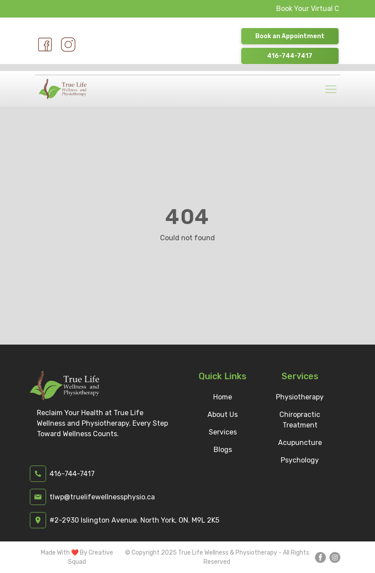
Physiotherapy (300, 397)
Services (223, 432)
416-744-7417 (289, 56)
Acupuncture (300, 442)
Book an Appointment (290, 36)
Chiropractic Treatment (299, 419)
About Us (222, 414)
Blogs (223, 449)
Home (222, 397)
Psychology (300, 460)
